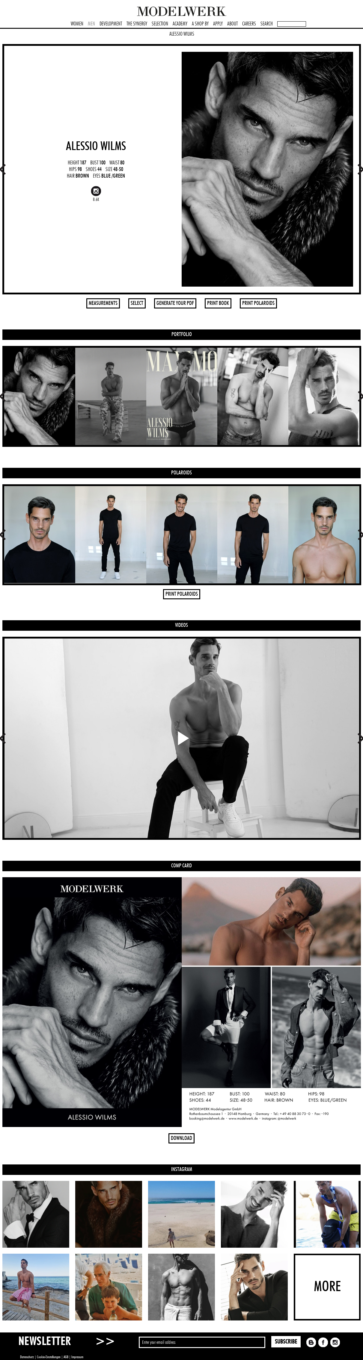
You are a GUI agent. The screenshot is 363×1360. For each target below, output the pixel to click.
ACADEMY (180, 24)
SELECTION (160, 24)
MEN (91, 24)
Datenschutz (27, 1357)
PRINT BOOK (218, 303)
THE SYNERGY (136, 24)
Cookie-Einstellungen (49, 1357)
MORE (327, 1287)
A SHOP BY (200, 24)
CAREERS (249, 24)
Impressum (77, 1357)
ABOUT (232, 24)
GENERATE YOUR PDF (175, 303)
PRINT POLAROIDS (258, 303)
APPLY (218, 24)
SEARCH (266, 24)
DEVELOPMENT (111, 24)
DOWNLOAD (181, 1138)
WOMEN (77, 24)
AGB (66, 1357)
